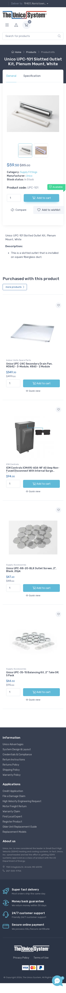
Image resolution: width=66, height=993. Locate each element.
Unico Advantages (13, 744)
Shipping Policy (11, 769)
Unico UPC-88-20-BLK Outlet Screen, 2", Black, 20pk (31, 570)
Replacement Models (14, 831)
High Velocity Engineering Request (22, 801)
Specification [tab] (32, 76)
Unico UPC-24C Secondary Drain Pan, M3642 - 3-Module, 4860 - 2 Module (29, 365)
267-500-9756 (13, 871)
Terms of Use (41, 957)
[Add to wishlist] (58, 305)
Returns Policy (11, 764)
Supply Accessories (16, 565)
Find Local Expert (12, 816)
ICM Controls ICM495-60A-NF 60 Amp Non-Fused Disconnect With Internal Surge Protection (32, 470)
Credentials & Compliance (17, 754)
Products (31, 52)
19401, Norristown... (35, 3)
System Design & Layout (17, 749)
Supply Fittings (28, 172)
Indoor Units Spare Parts (18, 360)
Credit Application (13, 791)
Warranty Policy (12, 774)
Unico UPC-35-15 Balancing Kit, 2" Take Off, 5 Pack (32, 674)
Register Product (12, 821)
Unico (29, 175)
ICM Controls (12, 464)
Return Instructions (14, 759)
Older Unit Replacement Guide (20, 826)
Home (16, 52)
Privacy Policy (21, 957)
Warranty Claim (11, 811)
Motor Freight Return (15, 806)
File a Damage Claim (14, 796)
